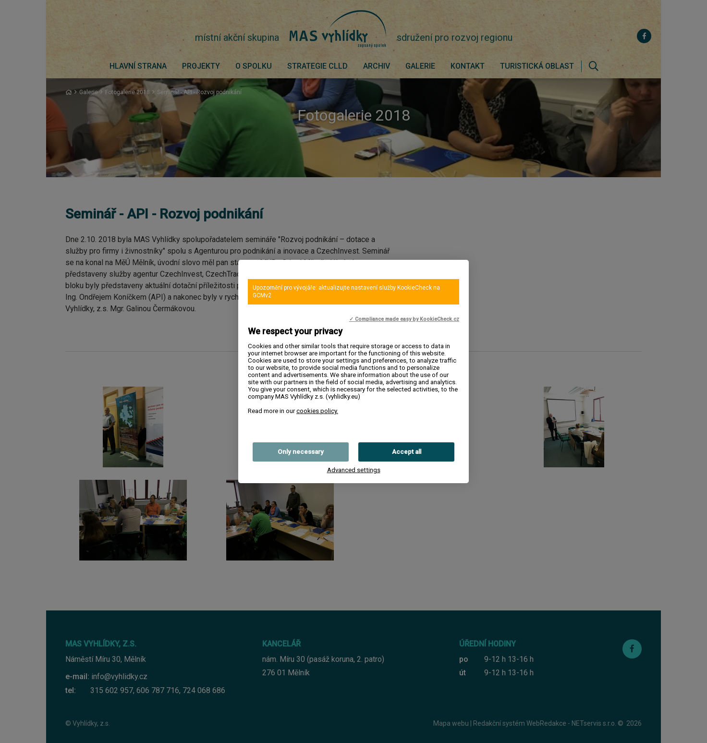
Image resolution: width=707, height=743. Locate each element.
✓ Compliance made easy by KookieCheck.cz (404, 319)
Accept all (406, 451)
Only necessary (301, 451)
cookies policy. (317, 410)
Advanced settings (353, 470)
